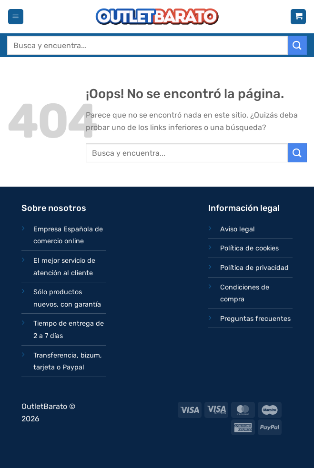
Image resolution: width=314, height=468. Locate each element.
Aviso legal (237, 229)
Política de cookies (249, 248)
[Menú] (15, 17)
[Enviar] (297, 45)
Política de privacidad (254, 268)
